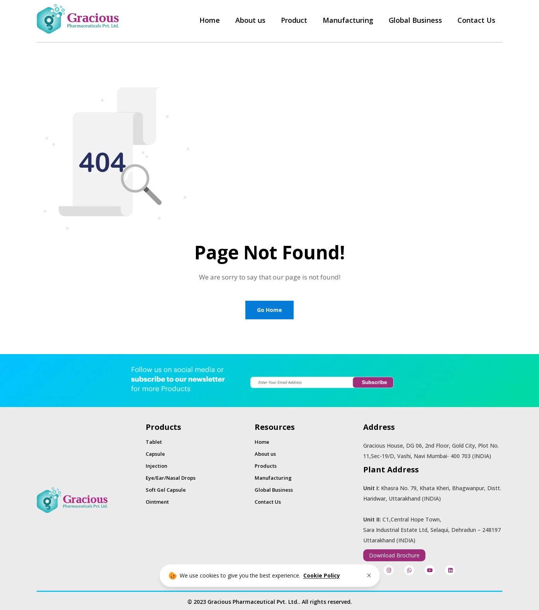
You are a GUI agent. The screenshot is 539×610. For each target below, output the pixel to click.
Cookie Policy (321, 575)
